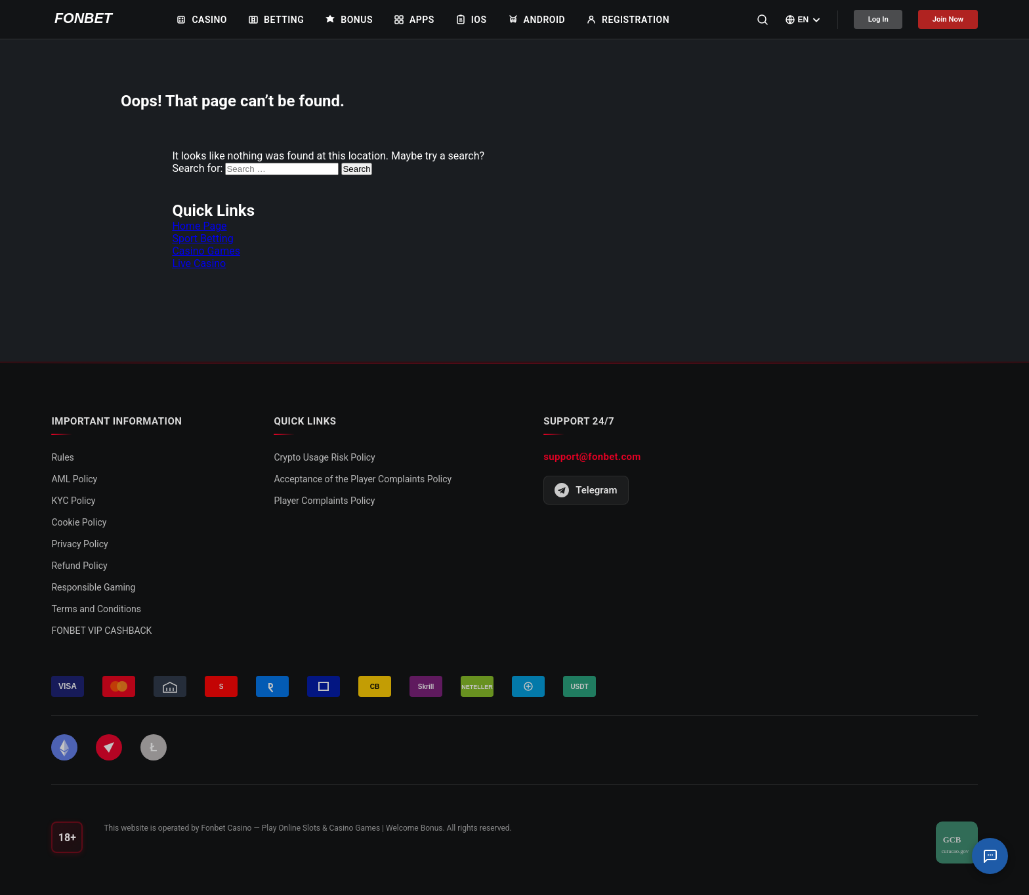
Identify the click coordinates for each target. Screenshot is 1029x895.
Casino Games (206, 251)
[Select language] (778, 19)
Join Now (941, 19)
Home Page (199, 226)
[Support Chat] (989, 855)
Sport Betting (202, 238)
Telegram (586, 490)
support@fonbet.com (591, 457)
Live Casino (199, 263)
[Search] (737, 19)
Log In (859, 19)
